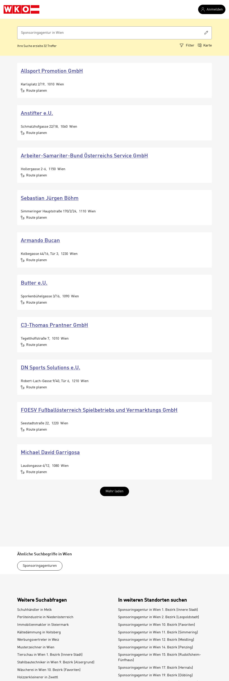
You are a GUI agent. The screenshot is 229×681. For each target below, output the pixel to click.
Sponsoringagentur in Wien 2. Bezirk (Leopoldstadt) (158, 617)
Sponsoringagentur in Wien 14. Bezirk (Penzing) (155, 647)
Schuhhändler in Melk (34, 610)
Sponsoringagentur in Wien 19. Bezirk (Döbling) (155, 675)
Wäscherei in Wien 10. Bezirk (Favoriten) (49, 670)
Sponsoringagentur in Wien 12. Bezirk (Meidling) (156, 640)
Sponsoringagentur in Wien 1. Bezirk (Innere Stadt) (158, 610)
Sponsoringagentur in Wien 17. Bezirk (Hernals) (155, 668)
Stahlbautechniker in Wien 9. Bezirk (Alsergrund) (55, 662)
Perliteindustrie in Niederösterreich (45, 617)
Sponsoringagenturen (40, 566)
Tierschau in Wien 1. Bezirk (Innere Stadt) (50, 655)
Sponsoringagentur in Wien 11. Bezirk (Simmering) (158, 632)
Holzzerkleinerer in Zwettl (37, 677)
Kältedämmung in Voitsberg (39, 632)
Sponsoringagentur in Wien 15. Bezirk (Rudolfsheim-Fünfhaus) (159, 657)
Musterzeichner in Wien (35, 647)
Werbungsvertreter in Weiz (38, 640)
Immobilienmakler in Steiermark (43, 625)
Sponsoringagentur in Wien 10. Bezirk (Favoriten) (156, 625)
